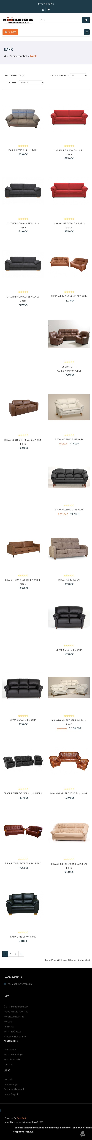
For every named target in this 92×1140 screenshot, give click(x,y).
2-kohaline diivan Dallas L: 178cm (69, 158)
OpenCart (21, 1123)
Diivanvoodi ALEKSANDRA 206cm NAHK (69, 871)
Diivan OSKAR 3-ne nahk (23, 722)
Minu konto (10, 1064)
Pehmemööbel (18, 56)
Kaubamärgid (10, 1098)
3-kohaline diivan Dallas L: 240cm (69, 231)
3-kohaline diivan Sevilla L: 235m (23, 304)
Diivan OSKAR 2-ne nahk (69, 652)
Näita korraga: (58, 75)
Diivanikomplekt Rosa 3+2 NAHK (23, 866)
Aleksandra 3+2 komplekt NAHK (69, 299)
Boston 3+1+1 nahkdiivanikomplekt (69, 374)
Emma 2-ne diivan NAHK (23, 939)
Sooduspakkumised (14, 1103)
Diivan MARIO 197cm (69, 582)
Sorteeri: (11, 82)
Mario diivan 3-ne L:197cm (23, 153)
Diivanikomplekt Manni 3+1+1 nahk (23, 796)
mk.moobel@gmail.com (20, 983)
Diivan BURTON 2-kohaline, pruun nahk (23, 447)
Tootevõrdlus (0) (14, 75)
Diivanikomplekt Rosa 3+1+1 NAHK (69, 796)
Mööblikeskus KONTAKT (16, 1035)
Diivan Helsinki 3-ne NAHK (69, 512)
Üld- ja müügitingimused (16, 1030)
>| (21, 954)
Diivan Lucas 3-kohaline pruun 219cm (23, 587)
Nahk (33, 56)
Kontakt (8, 1093)
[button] (43, 9)
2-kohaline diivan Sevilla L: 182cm (23, 231)
